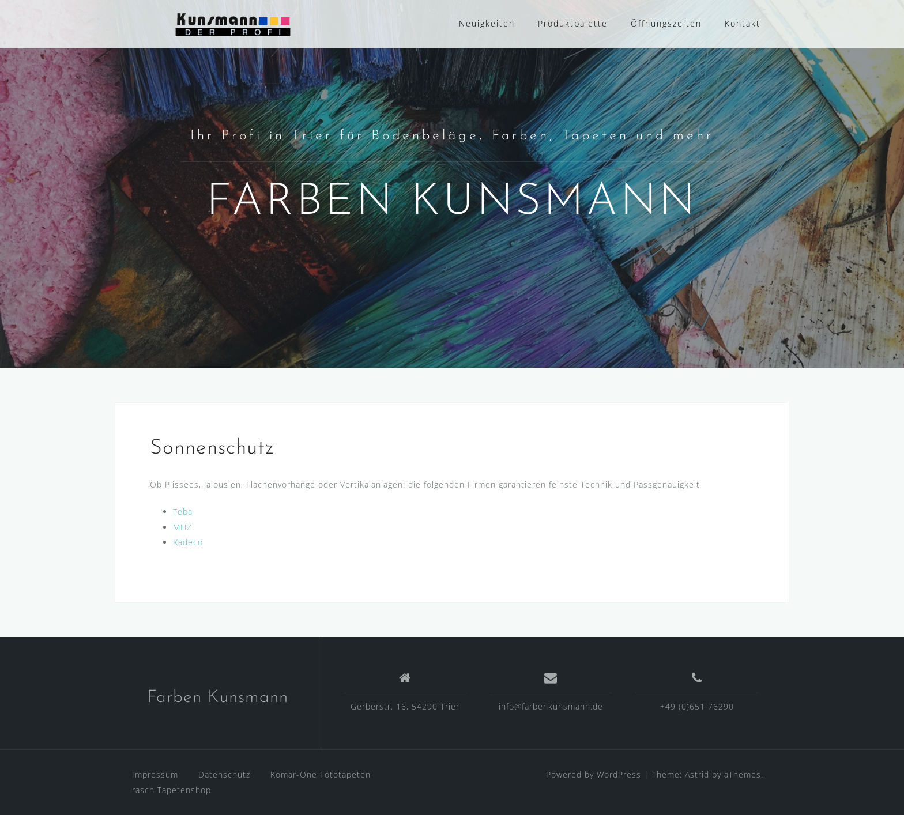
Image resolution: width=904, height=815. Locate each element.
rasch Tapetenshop (171, 789)
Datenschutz (224, 774)
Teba (183, 511)
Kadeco (188, 542)
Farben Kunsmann (217, 698)
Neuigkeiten (487, 23)
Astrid (697, 774)
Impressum (155, 774)
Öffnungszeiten (666, 23)
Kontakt (742, 23)
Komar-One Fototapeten (320, 774)
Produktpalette (573, 23)
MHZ (182, 527)
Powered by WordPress (593, 774)
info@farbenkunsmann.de (551, 706)
